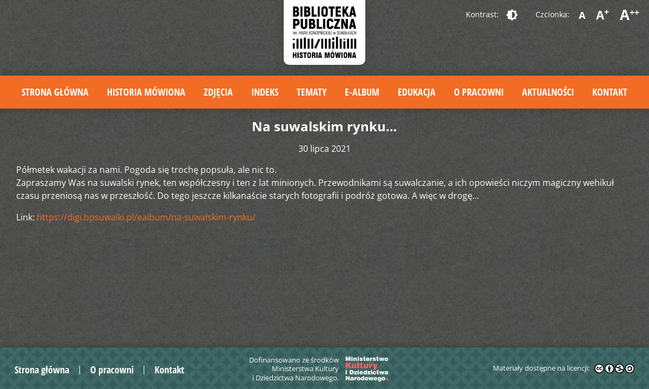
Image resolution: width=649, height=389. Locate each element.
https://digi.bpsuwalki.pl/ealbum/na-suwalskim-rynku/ (146, 217)
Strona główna (55, 91)
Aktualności (548, 91)
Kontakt (609, 91)
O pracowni (479, 91)
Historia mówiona (146, 91)
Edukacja (417, 91)
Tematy (311, 91)
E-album (362, 91)
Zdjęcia (218, 91)
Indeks (264, 91)
